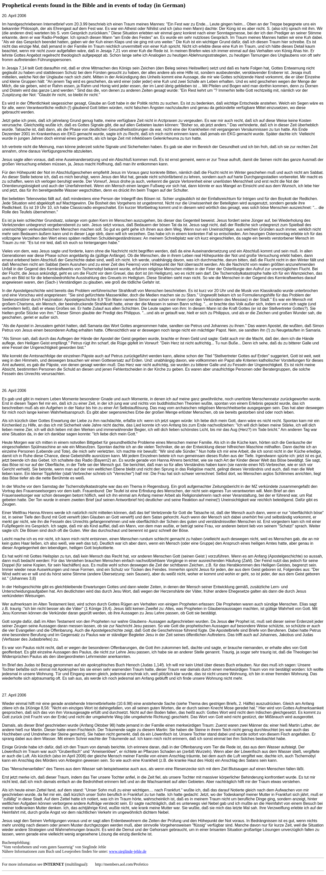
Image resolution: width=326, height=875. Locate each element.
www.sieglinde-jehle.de (127, 851)
